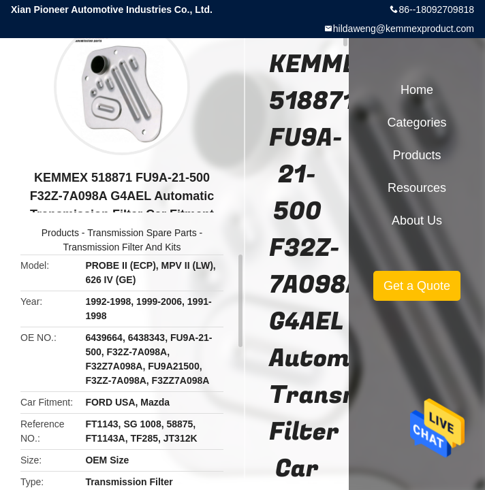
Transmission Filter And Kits (122, 247)
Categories (416, 122)
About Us (417, 220)
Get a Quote (417, 286)
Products (60, 232)
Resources (417, 188)
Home (417, 90)
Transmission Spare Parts (142, 232)
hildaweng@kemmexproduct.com (403, 28)
